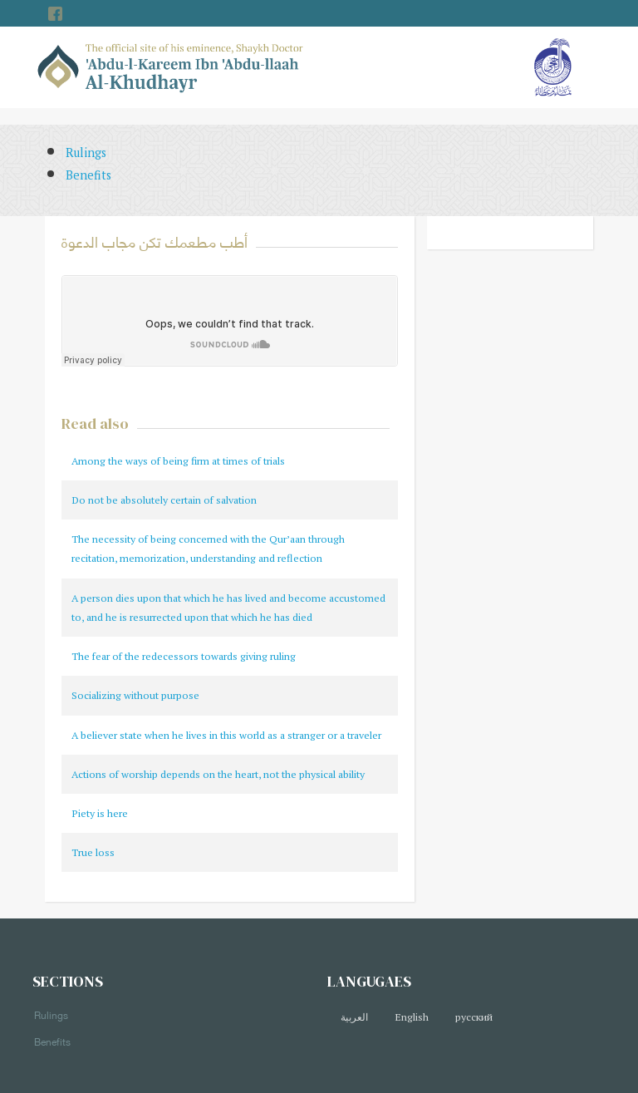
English (412, 1017)
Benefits (88, 175)
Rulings (86, 152)
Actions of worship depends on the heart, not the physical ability (218, 774)
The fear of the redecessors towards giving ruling (183, 656)
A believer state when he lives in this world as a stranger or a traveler (226, 735)
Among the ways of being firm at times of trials (178, 461)
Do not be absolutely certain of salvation (164, 500)
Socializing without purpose (135, 695)
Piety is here (99, 813)
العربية (354, 1017)
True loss (93, 852)
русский (474, 1017)
